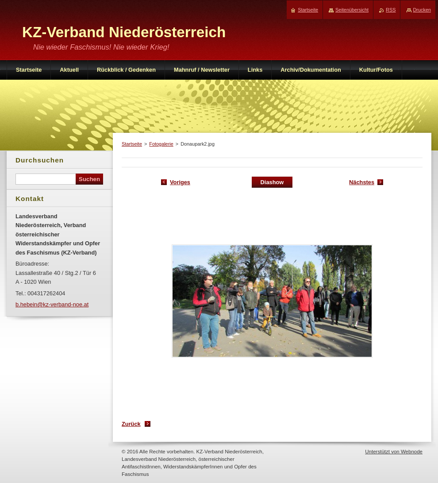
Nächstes (361, 182)
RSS (391, 9)
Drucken (422, 9)
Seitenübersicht (352, 9)
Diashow (272, 182)
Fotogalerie (161, 144)
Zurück (131, 424)
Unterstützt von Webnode (394, 451)
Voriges (180, 182)
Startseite (132, 144)
